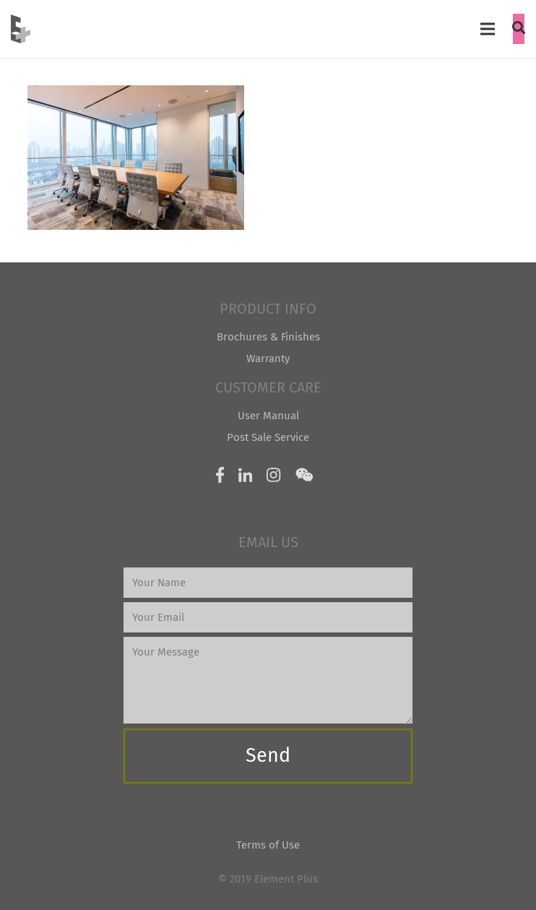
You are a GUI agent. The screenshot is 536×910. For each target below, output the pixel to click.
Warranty (268, 358)
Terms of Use (268, 844)
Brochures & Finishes (268, 336)
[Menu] (487, 29)
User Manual (268, 415)
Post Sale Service (268, 437)
